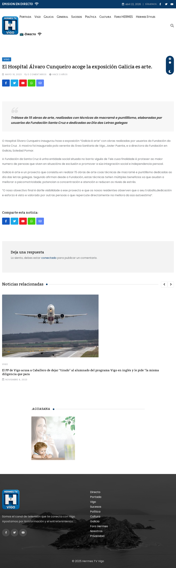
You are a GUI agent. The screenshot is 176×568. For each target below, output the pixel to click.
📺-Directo (28, 34)
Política (90, 16)
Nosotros (96, 531)
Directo (95, 492)
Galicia (49, 16)
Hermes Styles (145, 16)
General (62, 16)
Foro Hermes (99, 526)
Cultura (105, 16)
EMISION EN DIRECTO (17, 4)
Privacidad (97, 536)
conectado (48, 258)
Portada (25, 16)
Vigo (38, 16)
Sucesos (76, 16)
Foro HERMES (123, 16)
